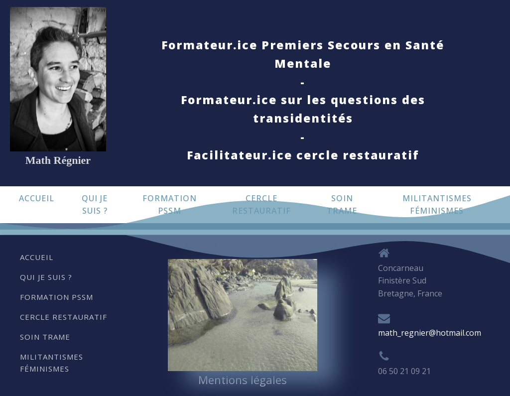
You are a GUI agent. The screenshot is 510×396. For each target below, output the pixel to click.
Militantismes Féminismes (437, 205)
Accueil (36, 198)
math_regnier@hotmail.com (429, 332)
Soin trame (342, 205)
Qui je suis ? (95, 205)
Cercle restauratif (261, 205)
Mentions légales (242, 379)
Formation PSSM (169, 205)
